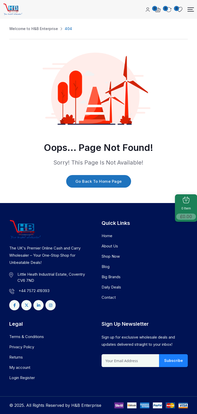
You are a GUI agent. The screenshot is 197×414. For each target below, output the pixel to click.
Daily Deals (111, 287)
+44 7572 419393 (34, 290)
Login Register (22, 377)
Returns (16, 357)
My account (19, 367)
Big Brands (111, 276)
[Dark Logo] (12, 9)
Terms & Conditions (26, 336)
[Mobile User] (148, 9)
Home (107, 235)
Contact (109, 297)
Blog (106, 266)
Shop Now (111, 256)
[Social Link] (14, 305)
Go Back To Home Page (98, 181)
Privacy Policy (21, 346)
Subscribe (173, 360)
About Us (110, 246)
